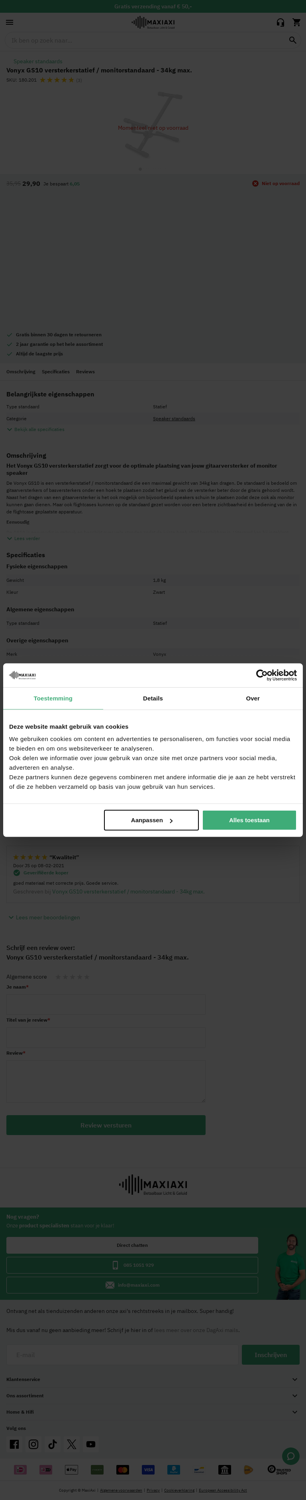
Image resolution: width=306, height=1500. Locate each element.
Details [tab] (153, 697)
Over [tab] (253, 697)
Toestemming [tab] (53, 697)
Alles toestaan (249, 820)
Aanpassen (152, 820)
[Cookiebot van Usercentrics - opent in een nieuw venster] (262, 675)
